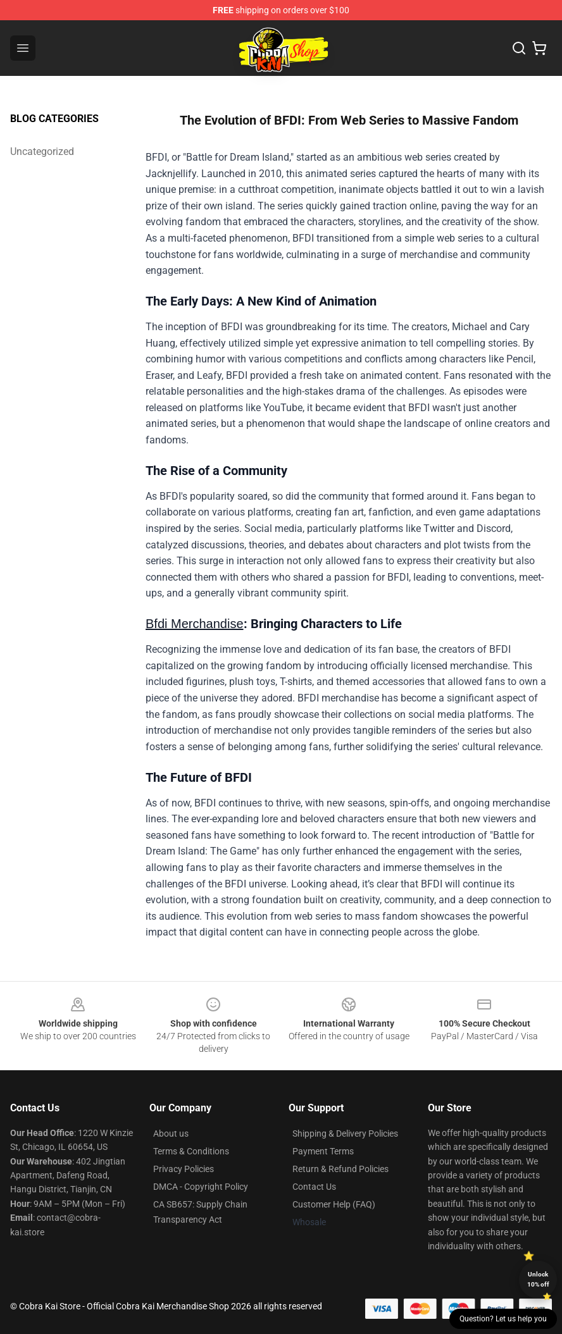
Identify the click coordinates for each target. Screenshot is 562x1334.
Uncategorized (42, 151)
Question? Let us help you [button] (503, 1318)
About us (171, 1133)
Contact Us (314, 1187)
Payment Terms (323, 1151)
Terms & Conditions (191, 1151)
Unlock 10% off (538, 1279)
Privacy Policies (183, 1169)
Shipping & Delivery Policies (345, 1133)
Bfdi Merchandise (195, 624)
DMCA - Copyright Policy (200, 1187)
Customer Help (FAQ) (333, 1204)
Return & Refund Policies (340, 1169)
